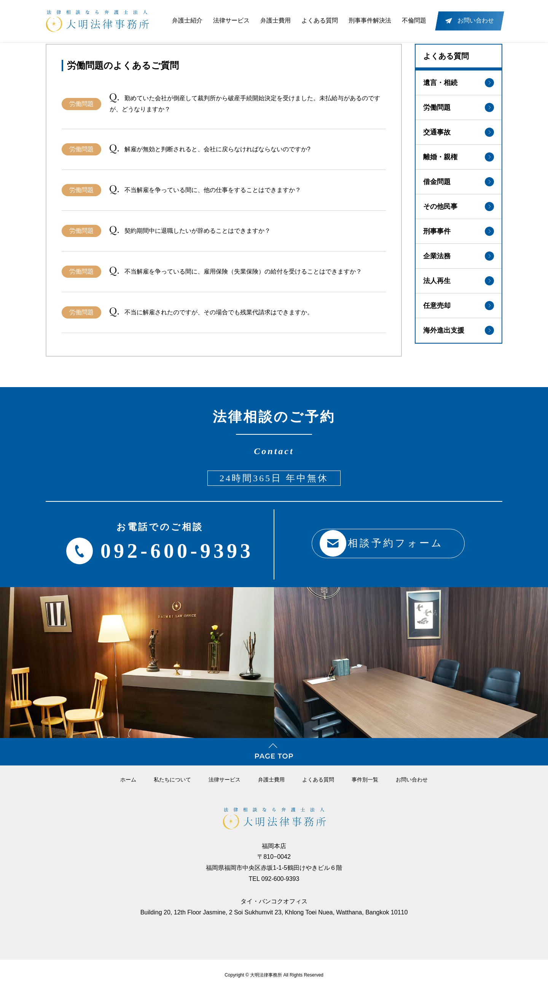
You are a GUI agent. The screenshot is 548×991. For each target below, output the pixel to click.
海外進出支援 (458, 330)
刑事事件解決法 (370, 20)
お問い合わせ (412, 779)
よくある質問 (319, 20)
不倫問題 (414, 20)
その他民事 (458, 206)
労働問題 (458, 107)
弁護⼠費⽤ (271, 779)
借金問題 (458, 181)
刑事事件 (458, 231)
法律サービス (231, 20)
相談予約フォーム (378, 543)
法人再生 (458, 280)
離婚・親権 (458, 157)
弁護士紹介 (187, 20)
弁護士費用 (275, 20)
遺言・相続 (458, 82)
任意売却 (458, 305)
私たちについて (172, 779)
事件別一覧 (365, 779)
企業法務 (458, 256)
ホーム (128, 779)
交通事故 (458, 132)
